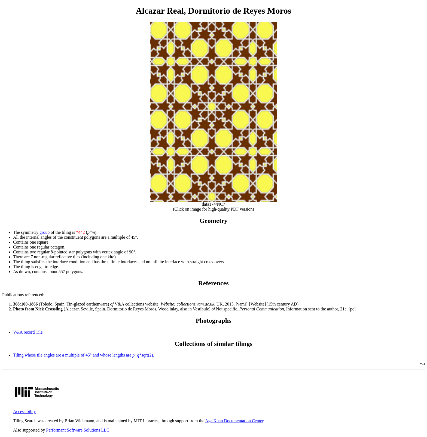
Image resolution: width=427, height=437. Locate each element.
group (44, 232)
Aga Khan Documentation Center (234, 420)
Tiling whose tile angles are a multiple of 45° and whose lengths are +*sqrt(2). (83, 355)
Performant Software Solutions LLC (77, 430)
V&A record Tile (27, 332)
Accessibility (24, 411)
